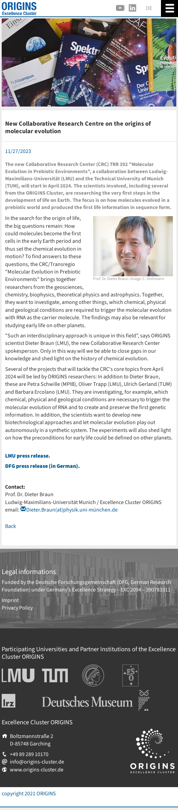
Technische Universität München (55, 675)
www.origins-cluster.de (36, 769)
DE (149, 8)
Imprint (10, 600)
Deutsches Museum (64, 693)
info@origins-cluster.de (37, 762)
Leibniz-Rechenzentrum (20, 701)
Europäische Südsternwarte (139, 672)
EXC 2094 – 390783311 (145, 589)
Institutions (95, 668)
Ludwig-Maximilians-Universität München (16, 675)
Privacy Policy (17, 608)
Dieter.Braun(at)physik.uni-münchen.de (72, 510)
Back (10, 526)
